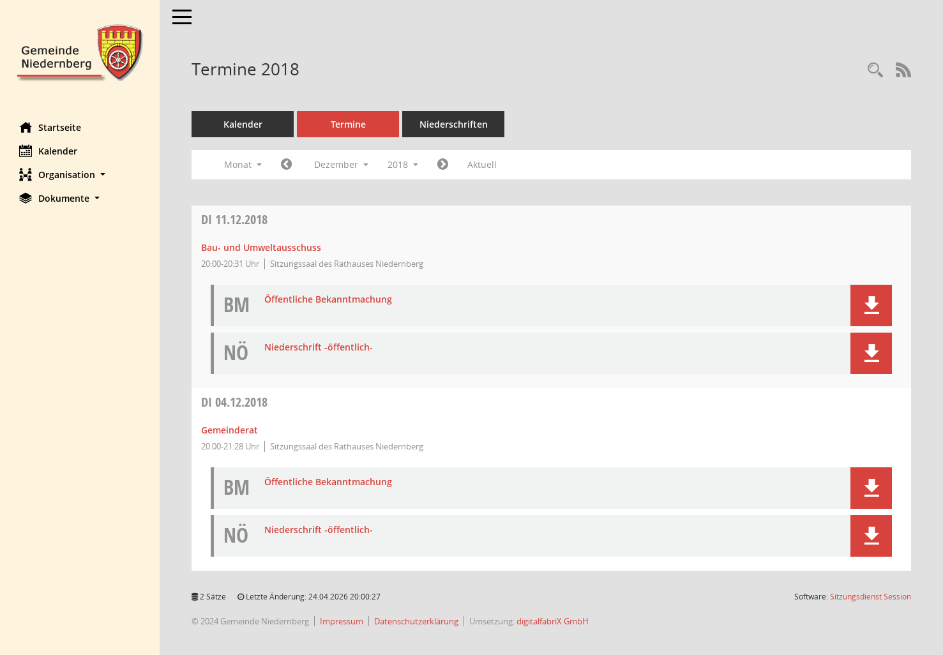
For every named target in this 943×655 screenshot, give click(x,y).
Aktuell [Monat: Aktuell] (482, 164)
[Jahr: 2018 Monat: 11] (286, 164)
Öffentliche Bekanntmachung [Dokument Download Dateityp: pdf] (328, 299)
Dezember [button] (341, 164)
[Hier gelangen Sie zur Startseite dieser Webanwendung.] (80, 51)
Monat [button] (243, 164)
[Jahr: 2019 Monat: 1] (443, 164)
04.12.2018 (234, 401)
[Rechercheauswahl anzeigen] (875, 70)
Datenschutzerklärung (416, 621)
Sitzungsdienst (870, 596)
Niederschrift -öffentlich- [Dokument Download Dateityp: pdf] (318, 347)
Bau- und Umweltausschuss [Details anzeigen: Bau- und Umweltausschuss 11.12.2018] (261, 247)
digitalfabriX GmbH (553, 621)
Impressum (341, 621)
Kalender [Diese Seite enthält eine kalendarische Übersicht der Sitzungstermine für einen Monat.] (48, 150)
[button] (80, 174)
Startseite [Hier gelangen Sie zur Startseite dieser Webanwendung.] (50, 127)
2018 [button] (403, 164)
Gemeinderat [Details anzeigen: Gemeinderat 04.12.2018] (229, 430)
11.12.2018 (234, 219)
